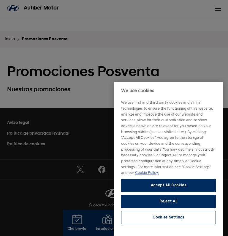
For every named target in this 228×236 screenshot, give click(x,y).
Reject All (168, 201)
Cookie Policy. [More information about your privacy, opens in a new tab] (147, 173)
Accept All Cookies (168, 185)
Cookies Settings (168, 217)
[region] (168, 159)
